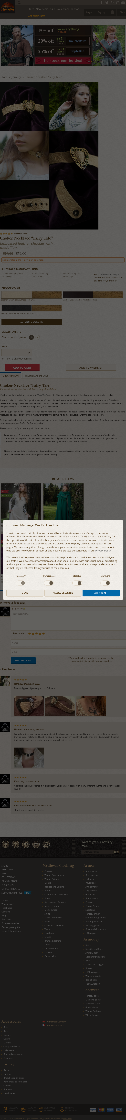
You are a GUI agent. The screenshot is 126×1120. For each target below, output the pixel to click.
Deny (25, 593)
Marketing (105, 576)
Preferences (48, 576)
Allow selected (63, 593)
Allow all (101, 593)
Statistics (77, 576)
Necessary (20, 576)
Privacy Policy (103, 550)
